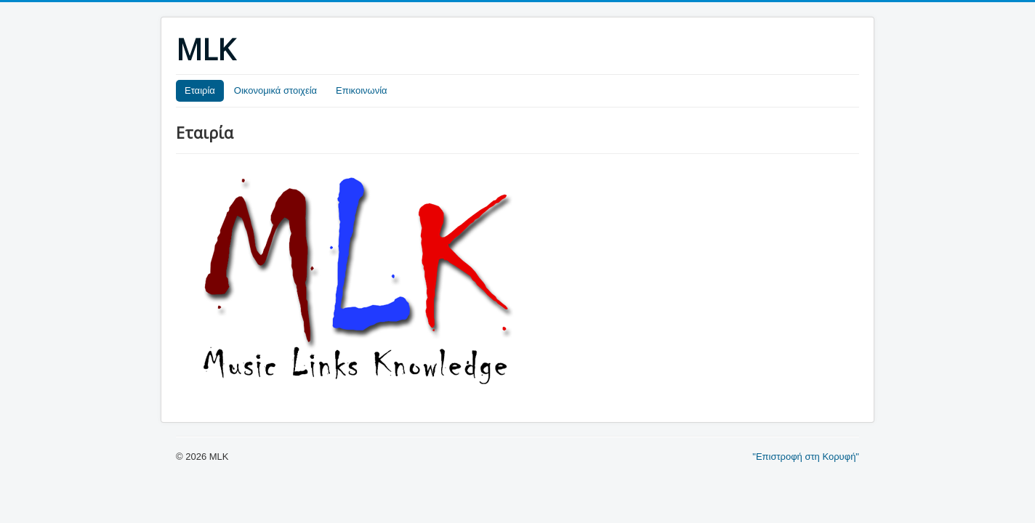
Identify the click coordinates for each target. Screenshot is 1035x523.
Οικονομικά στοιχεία (275, 90)
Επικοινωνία (361, 90)
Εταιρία (200, 90)
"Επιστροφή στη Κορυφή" (805, 456)
